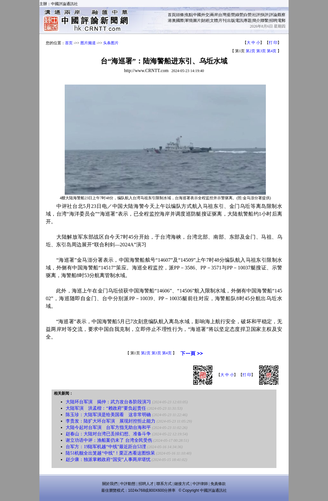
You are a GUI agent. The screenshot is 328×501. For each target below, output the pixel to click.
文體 (214, 20)
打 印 (273, 42)
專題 (247, 20)
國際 (180, 20)
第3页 (261, 51)
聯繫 (264, 20)
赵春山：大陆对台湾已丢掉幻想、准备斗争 (108, 433)
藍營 (231, 14)
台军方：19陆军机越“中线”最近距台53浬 (106, 446)
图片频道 (88, 43)
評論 (273, 14)
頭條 (180, 14)
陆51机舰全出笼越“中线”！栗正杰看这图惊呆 (110, 453)
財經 (205, 20)
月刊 (222, 20)
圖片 (197, 20)
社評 (256, 14)
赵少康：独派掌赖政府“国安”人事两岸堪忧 (108, 459)
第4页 (271, 51)
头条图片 (111, 43)
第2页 (250, 51)
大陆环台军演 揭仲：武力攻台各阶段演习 (108, 401)
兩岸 (214, 14)
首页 (69, 43)
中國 (197, 14)
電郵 (281, 20)
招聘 (273, 20)
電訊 (239, 20)
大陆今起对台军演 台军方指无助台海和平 (108, 427)
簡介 (256, 20)
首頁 (172, 14)
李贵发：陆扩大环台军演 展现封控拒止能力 (110, 421)
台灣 (222, 14)
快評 (264, 14)
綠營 (239, 14)
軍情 (189, 20)
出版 (231, 20)
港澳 (172, 20)
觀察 (281, 14)
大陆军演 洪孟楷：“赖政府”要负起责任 (106, 408)
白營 (247, 14)
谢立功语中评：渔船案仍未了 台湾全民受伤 (109, 440)
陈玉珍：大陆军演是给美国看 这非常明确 (108, 414)
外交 (205, 14)
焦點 (189, 14)
